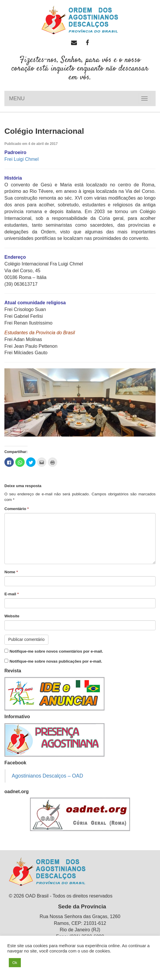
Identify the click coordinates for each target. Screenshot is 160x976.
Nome (11, 572)
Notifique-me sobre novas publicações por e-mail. (55, 661)
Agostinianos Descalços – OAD (47, 776)
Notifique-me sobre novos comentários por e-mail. (56, 651)
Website (11, 616)
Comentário (16, 509)
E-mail (11, 594)
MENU (17, 98)
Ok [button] (14, 962)
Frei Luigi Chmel (21, 159)
